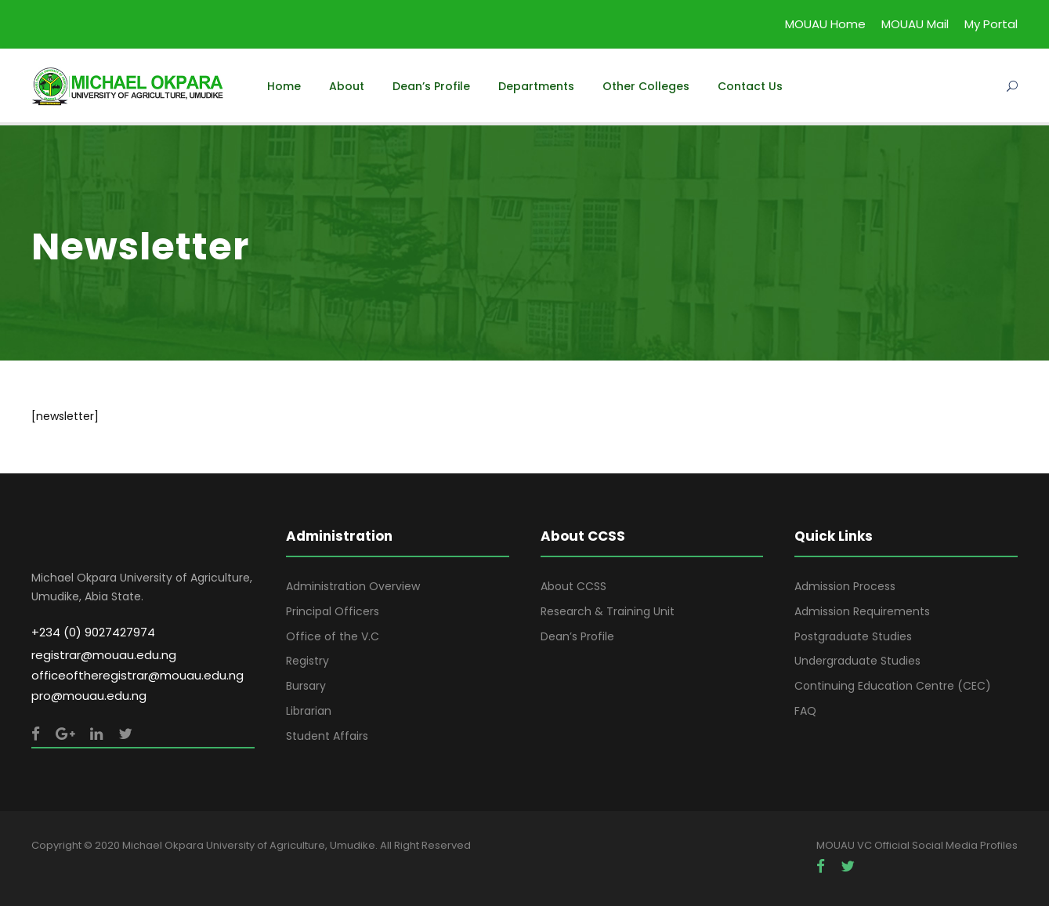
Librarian (308, 711)
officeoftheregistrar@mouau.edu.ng (137, 675)
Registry (307, 661)
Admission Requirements (862, 611)
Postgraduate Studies (853, 636)
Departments (536, 86)
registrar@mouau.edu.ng (103, 655)
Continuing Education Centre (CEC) (892, 686)
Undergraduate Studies (857, 661)
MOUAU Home (825, 24)
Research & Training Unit (608, 611)
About (346, 86)
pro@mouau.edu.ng (88, 695)
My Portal (991, 24)
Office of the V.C (332, 636)
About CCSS (573, 586)
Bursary (306, 686)
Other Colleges (645, 86)
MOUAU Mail (915, 24)
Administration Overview (353, 586)
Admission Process (844, 586)
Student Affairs (327, 736)
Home (284, 86)
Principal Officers (332, 611)
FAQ (805, 711)
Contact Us (750, 86)
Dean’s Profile (431, 86)
